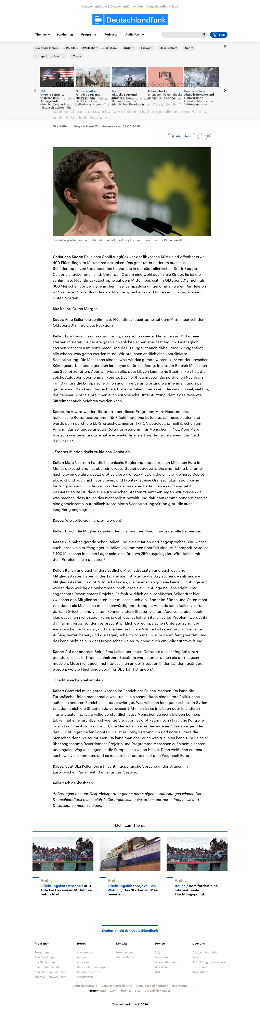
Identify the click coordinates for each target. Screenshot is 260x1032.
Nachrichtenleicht (47, 967)
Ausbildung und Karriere (208, 962)
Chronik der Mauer (157, 990)
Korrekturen (200, 972)
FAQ (157, 952)
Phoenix (125, 990)
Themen (41, 34)
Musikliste (161, 967)
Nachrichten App (88, 972)
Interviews (56, 48)
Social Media (125, 957)
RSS (157, 972)
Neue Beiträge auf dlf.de (51, 972)
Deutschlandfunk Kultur (126, 6)
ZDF (112, 990)
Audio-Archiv (134, 34)
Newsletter (161, 957)
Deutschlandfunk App (92, 967)
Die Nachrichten (46, 962)
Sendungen (65, 34)
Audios (82, 957)
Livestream (84, 952)
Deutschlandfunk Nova (162, 6)
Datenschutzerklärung (116, 985)
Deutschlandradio (94, 6)
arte (137, 990)
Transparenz (200, 967)
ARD (103, 990)
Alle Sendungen (45, 957)
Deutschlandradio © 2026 (130, 1004)
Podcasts (110, 34)
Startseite (39, 48)
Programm (88, 34)
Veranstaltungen (165, 962)
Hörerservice (124, 952)
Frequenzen (85, 976)
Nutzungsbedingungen (152, 985)
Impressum (180, 985)
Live (219, 34)
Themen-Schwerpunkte (50, 976)
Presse (196, 957)
